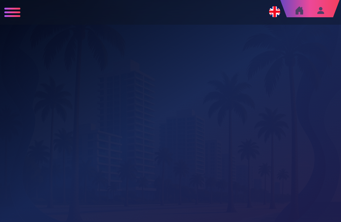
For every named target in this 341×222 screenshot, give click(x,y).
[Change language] (274, 11)
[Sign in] (320, 10)
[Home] (299, 12)
